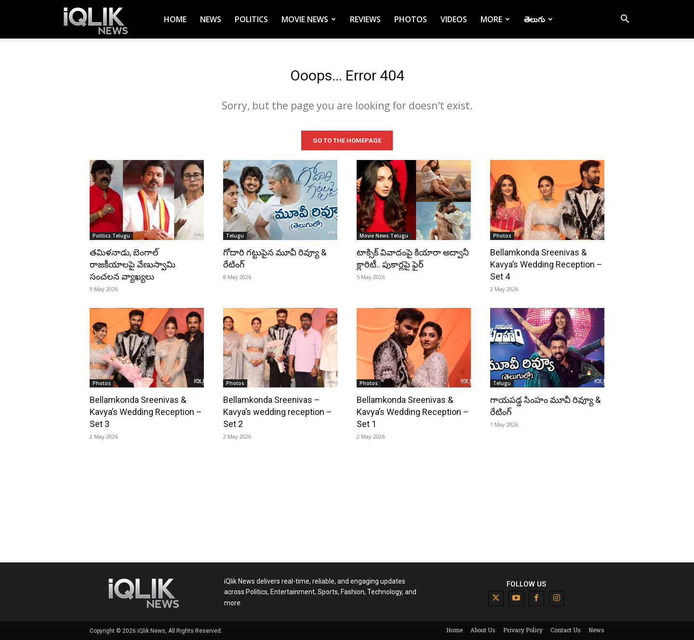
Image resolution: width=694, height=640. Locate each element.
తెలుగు (538, 19)
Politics (251, 19)
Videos (453, 19)
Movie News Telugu (384, 235)
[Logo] (97, 19)
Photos (410, 19)
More (495, 19)
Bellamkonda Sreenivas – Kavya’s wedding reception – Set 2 (277, 412)
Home (175, 19)
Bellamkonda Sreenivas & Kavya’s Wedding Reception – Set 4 (546, 264)
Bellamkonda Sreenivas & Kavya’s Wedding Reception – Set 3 (146, 412)
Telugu (235, 235)
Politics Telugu (111, 235)
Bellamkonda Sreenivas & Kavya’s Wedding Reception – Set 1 (413, 412)
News (210, 19)
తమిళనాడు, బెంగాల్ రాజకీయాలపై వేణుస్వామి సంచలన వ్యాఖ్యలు (132, 264)
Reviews (365, 19)
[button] (624, 20)
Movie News (308, 19)
